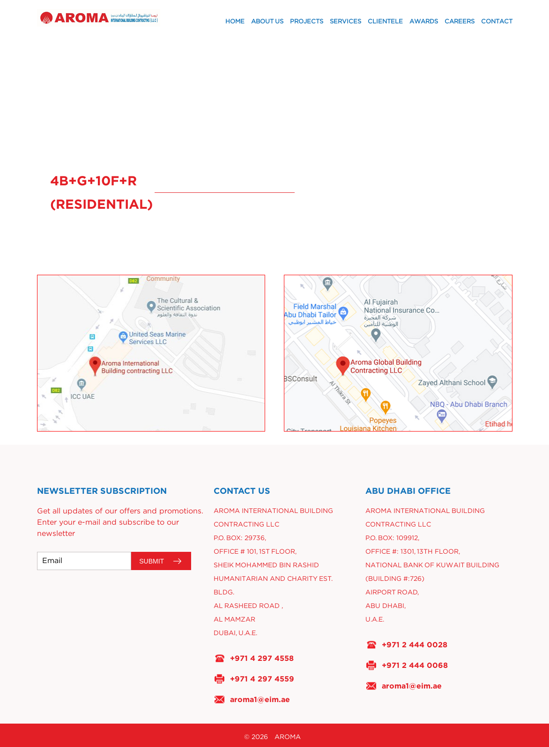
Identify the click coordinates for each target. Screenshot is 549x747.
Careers (460, 22)
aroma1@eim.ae (260, 699)
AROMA (287, 737)
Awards (423, 22)
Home (235, 22)
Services (345, 22)
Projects (306, 22)
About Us (267, 22)
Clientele (385, 22)
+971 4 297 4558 (262, 658)
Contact (496, 22)
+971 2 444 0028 (414, 644)
